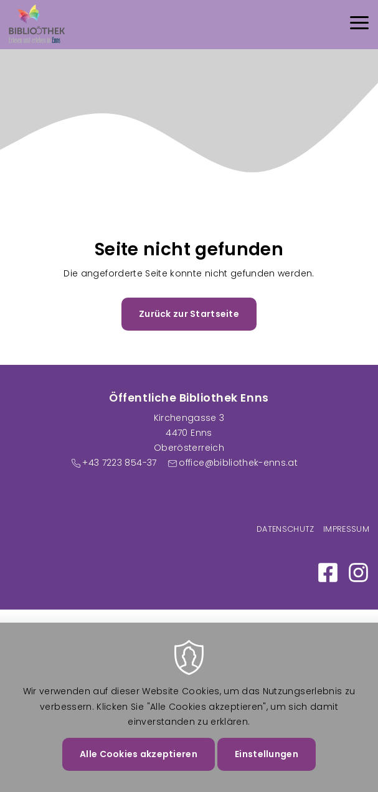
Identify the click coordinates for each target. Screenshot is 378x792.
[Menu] (359, 24)
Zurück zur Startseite (189, 314)
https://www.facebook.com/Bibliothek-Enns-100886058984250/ (328, 572)
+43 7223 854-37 (119, 462)
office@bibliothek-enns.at (238, 462)
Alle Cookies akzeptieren (138, 767)
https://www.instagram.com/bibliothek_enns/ (358, 572)
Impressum (346, 529)
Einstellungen (266, 767)
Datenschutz (285, 529)
